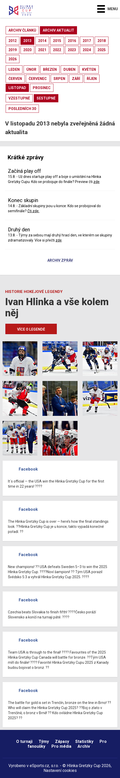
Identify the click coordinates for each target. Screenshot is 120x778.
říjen (92, 79)
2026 (12, 59)
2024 (87, 50)
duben (69, 69)
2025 (101, 50)
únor (31, 69)
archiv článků (22, 30)
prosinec (42, 88)
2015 (57, 41)
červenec (38, 79)
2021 (42, 50)
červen (15, 79)
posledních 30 (22, 109)
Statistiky (84, 741)
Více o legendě (31, 329)
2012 (12, 41)
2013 (27, 41)
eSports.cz (39, 765)
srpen (59, 79)
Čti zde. (33, 211)
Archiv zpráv (60, 260)
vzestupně (19, 98)
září (76, 79)
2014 (42, 41)
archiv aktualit (58, 30)
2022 (57, 50)
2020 (27, 50)
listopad (17, 88)
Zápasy (62, 741)
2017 (87, 41)
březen (50, 69)
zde (96, 182)
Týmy (44, 741)
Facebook (28, 469)
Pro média (61, 746)
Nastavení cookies (60, 770)
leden (14, 69)
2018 (101, 41)
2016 (72, 41)
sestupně (46, 98)
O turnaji (24, 741)
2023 (72, 50)
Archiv (84, 746)
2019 (12, 50)
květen (89, 69)
